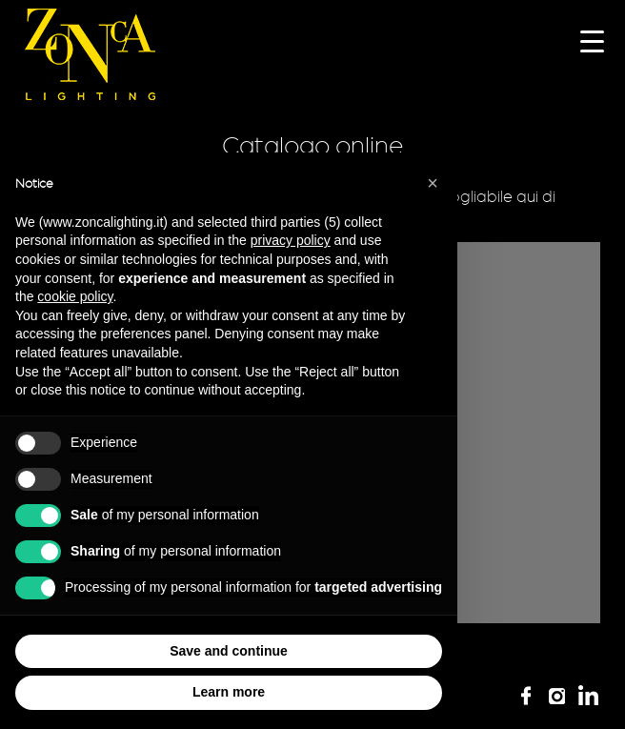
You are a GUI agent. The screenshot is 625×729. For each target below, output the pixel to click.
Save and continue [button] (229, 650)
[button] (432, 183)
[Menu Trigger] (592, 40)
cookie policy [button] (74, 296)
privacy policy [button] (291, 240)
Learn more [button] (228, 691)
